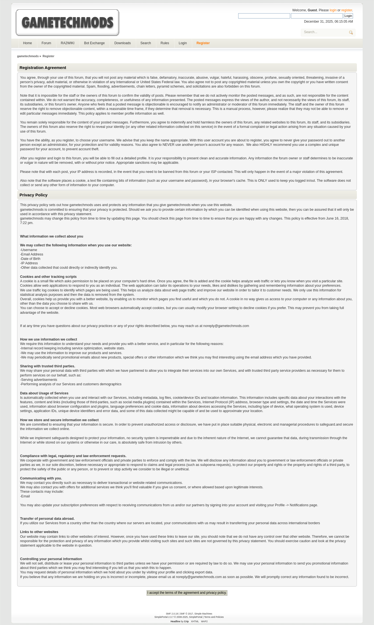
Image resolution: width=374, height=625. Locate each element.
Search (145, 43)
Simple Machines (203, 613)
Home (27, 43)
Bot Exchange (94, 43)
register (346, 10)
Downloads (122, 43)
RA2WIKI (67, 43)
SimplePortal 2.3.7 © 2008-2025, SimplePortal (178, 617)
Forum (46, 43)
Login (183, 43)
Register (203, 43)
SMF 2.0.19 (172, 613)
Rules (165, 43)
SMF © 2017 (186, 613)
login (333, 10)
